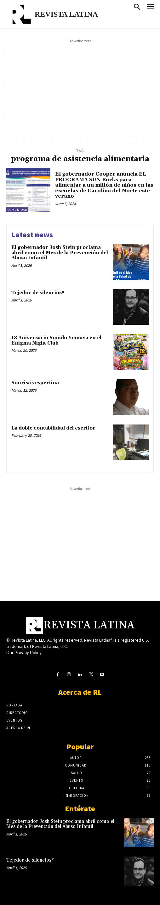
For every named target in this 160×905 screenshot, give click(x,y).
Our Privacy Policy (24, 652)
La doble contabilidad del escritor (53, 428)
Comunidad (17, 210)
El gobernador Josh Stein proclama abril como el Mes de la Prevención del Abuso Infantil (59, 253)
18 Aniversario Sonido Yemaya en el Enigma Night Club (56, 340)
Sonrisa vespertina (35, 383)
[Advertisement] (83, 88)
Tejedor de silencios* (38, 293)
